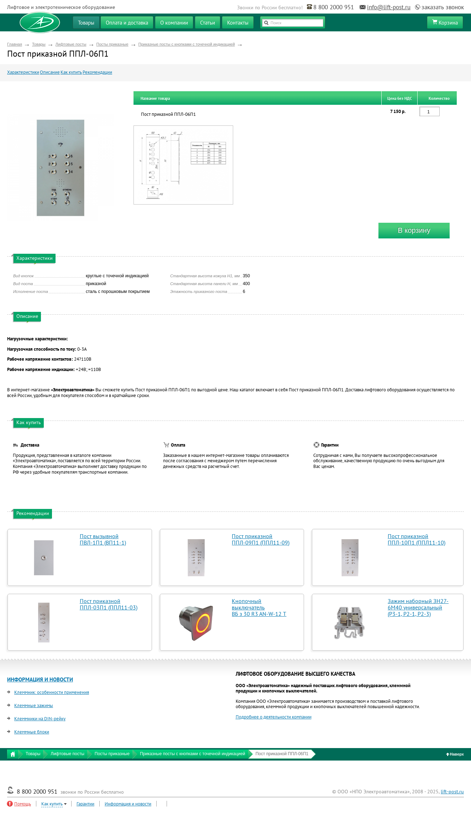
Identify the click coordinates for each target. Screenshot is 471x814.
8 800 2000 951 (333, 7)
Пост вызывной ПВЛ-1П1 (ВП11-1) (103, 539)
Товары (39, 44)
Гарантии (85, 804)
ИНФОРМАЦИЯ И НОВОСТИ (40, 679)
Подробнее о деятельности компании (274, 717)
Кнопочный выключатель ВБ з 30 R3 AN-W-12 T (259, 607)
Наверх (455, 754)
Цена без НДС (399, 98)
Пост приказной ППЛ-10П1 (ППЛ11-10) (416, 539)
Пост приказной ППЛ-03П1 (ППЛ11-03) (108, 604)
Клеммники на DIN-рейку (40, 719)
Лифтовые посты (71, 44)
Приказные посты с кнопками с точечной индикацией (186, 44)
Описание (50, 72)
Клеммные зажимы (33, 705)
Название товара (155, 98)
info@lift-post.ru (388, 7)
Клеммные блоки (31, 732)
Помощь (22, 804)
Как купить (71, 72)
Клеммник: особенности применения (51, 692)
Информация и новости (128, 804)
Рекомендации (97, 72)
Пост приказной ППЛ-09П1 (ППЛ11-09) (260, 539)
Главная (14, 44)
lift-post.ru (452, 791)
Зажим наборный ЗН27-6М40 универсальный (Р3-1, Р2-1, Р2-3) (418, 607)
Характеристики (23, 72)
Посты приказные (112, 44)
